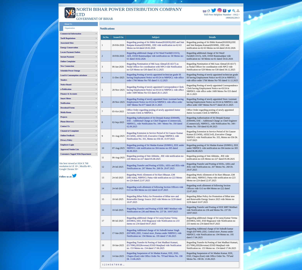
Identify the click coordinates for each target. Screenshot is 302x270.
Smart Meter (65, 98)
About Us (68, 24)
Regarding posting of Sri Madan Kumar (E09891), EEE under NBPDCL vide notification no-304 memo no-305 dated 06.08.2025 (155, 148)
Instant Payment (67, 57)
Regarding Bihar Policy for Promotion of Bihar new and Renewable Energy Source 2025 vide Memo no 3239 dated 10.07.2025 (154, 199)
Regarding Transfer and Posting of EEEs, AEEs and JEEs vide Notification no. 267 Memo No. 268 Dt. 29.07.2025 (155, 167)
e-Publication (65, 89)
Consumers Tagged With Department (75, 154)
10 (121, 264)
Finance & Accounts (68, 94)
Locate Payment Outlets (70, 52)
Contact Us (65, 126)
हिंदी (204, 11)
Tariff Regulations (68, 38)
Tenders (63, 80)
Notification (65, 103)
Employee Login (67, 145)
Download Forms (67, 108)
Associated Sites (67, 43)
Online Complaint (67, 61)
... (123, 264)
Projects (63, 117)
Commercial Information (70, 34)
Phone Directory (67, 122)
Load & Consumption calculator (73, 75)
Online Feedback (67, 135)
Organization (70, 28)
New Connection (67, 66)
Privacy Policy (66, 140)
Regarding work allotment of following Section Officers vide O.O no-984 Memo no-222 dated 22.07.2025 (155, 188)
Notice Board (65, 85)
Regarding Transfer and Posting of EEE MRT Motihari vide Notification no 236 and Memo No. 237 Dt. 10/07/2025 (154, 210)
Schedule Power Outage (70, 71)
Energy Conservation (69, 47)
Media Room (65, 112)
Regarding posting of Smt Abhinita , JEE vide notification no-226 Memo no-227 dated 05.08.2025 (155, 157)
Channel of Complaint (69, 131)
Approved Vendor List (69, 149)
